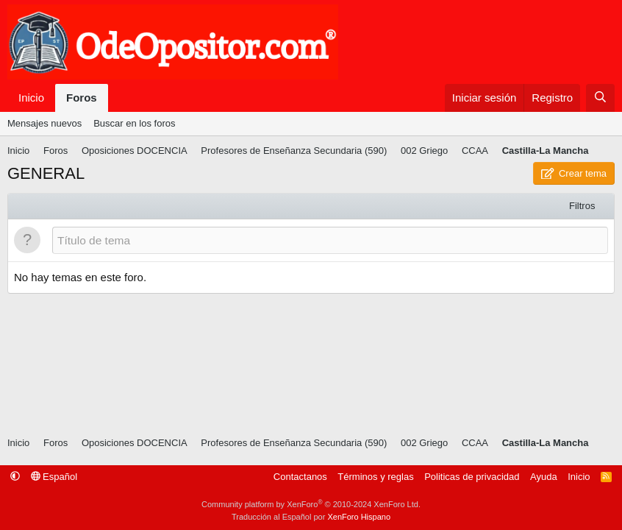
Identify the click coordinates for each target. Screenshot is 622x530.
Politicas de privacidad (471, 476)
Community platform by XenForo (311, 504)
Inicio (31, 97)
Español (54, 476)
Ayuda (543, 476)
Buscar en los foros (134, 123)
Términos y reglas (375, 476)
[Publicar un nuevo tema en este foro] (330, 240)
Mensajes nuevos (44, 123)
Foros (81, 97)
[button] (15, 477)
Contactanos (300, 476)
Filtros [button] (582, 205)
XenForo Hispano (358, 516)
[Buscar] (600, 98)
